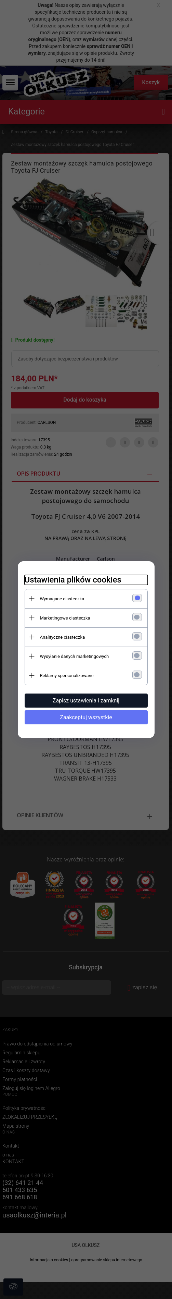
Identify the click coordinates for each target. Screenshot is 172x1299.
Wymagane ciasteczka (62, 598)
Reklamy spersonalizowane (67, 675)
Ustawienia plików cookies (73, 580)
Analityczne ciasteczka (62, 637)
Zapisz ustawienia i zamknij (86, 700)
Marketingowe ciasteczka (65, 618)
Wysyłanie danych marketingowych (74, 656)
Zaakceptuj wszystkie (86, 717)
